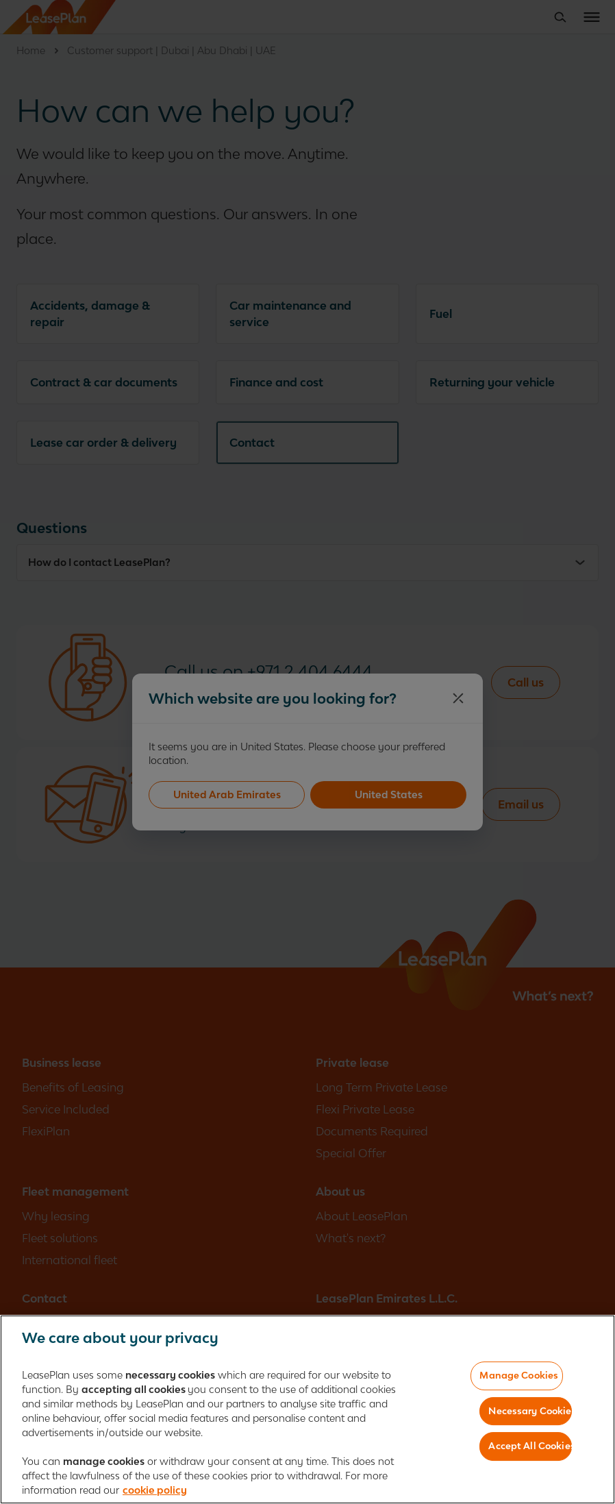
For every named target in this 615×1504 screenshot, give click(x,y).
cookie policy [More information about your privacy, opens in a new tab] (155, 1490)
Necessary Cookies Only (530, 1410)
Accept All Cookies (530, 1445)
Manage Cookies (518, 1375)
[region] (307, 1409)
